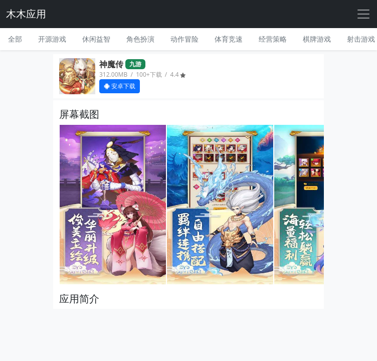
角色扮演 (140, 39)
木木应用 (26, 14)
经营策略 (273, 39)
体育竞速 (229, 39)
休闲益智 (96, 39)
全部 (15, 39)
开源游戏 (52, 39)
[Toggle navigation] (363, 14)
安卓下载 (119, 86)
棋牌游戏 (317, 39)
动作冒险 (184, 39)
